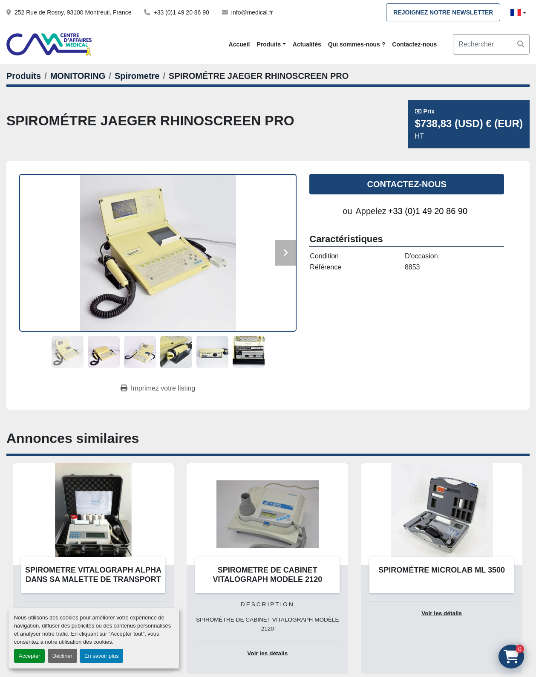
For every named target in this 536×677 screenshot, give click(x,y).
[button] (271, 44)
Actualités (307, 44)
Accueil (239, 44)
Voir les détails (267, 653)
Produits (268, 44)
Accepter (29, 656)
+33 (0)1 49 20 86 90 (181, 12)
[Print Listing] (158, 388)
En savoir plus (101, 656)
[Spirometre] (137, 76)
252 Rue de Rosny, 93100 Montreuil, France (72, 12)
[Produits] (23, 76)
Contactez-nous (414, 44)
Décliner (62, 656)
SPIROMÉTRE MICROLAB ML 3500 (441, 570)
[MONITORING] (78, 76)
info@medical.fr (252, 12)
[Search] (491, 44)
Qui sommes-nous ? (357, 44)
